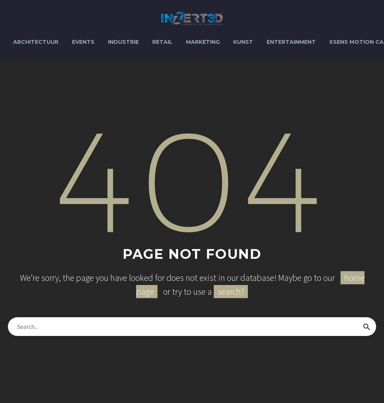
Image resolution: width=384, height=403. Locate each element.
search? (231, 291)
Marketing (203, 42)
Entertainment (291, 42)
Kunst (243, 42)
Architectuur (35, 42)
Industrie (123, 42)
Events (83, 42)
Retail (162, 42)
